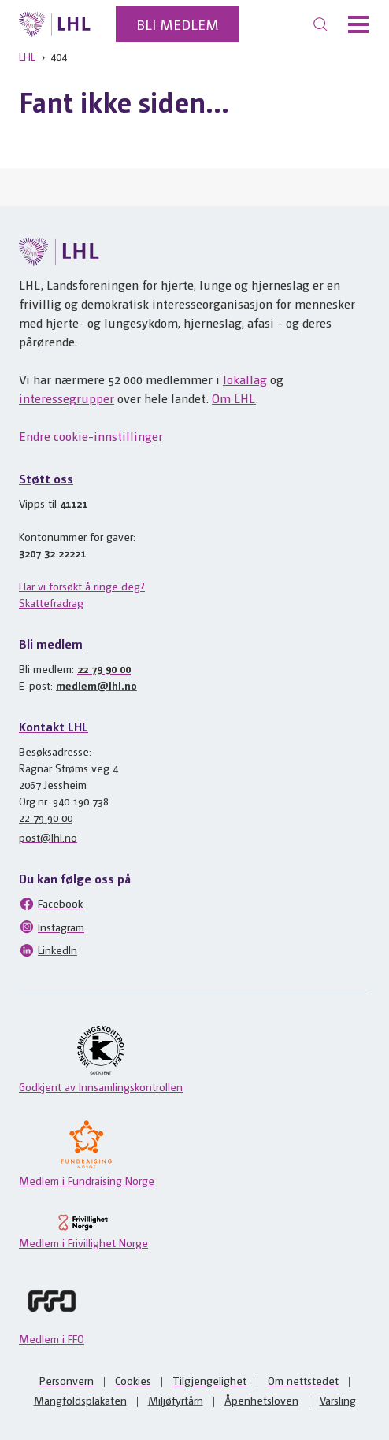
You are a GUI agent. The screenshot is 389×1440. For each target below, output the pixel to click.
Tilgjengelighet (209, 1380)
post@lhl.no (48, 837)
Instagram (51, 927)
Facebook (51, 904)
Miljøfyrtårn (175, 1400)
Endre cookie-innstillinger (91, 436)
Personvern (66, 1380)
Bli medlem (177, 24)
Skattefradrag (51, 602)
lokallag (245, 379)
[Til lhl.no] (55, 24)
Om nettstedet (303, 1380)
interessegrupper (66, 398)
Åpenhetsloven (261, 1400)
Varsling (338, 1400)
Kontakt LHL (53, 726)
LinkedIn (48, 950)
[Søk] (320, 24)
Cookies (133, 1380)
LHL (27, 56)
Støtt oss (46, 478)
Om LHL (234, 398)
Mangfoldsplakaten (80, 1400)
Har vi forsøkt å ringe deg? (82, 586)
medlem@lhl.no (96, 685)
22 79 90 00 (104, 668)
